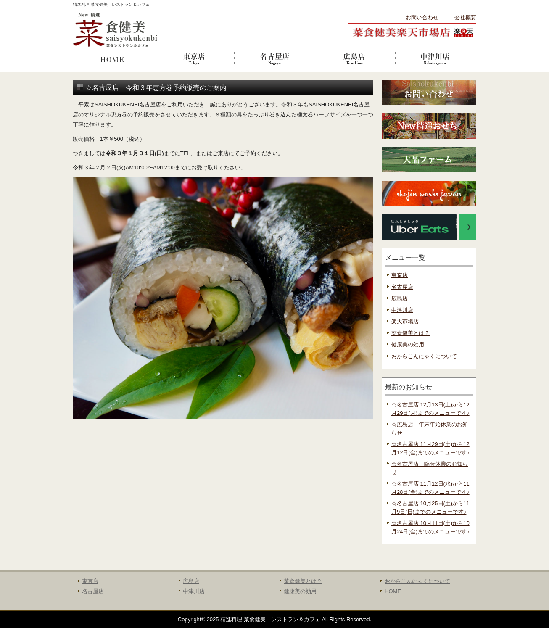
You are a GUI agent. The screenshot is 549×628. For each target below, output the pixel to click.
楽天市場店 (405, 321)
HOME (113, 58)
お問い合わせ (422, 17)
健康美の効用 (407, 344)
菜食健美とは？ (410, 333)
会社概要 (465, 17)
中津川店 (436, 58)
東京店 (193, 58)
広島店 (355, 58)
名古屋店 (274, 58)
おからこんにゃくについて (424, 356)
